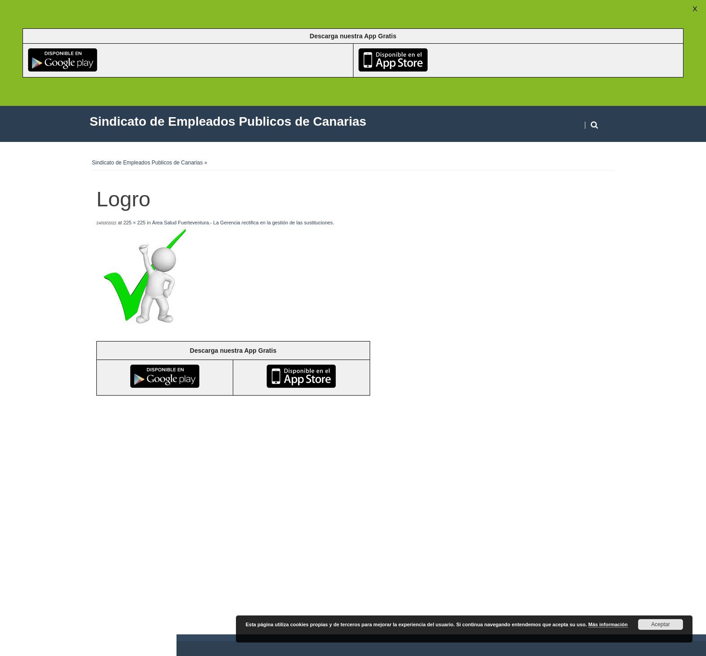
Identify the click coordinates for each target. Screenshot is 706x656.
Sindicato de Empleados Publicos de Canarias (147, 162)
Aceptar (660, 624)
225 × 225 (134, 222)
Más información (608, 624)
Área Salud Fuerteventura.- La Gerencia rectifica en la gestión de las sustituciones (242, 222)
